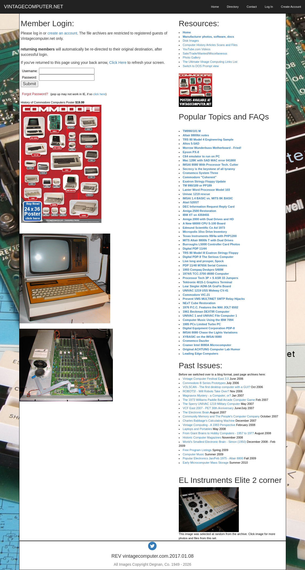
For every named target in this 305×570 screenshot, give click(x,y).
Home (215, 6)
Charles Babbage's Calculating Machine (209, 420)
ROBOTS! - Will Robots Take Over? (206, 391)
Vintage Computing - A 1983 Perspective (209, 424)
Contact (252, 6)
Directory (233, 6)
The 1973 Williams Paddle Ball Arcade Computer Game (219, 399)
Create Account (291, 6)
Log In (269, 6)
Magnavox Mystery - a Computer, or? (207, 395)
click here (99, 94)
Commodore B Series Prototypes (204, 383)
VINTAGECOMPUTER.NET (33, 6)
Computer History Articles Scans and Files (210, 44)
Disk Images (191, 40)
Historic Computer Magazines (202, 437)
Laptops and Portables (197, 429)
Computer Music (193, 454)
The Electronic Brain (196, 412)
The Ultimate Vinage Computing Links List (210, 61)
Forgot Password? (35, 94)
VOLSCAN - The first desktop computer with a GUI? (216, 387)
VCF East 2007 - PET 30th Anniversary (208, 408)
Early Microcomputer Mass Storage (206, 462)
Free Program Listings (197, 450)
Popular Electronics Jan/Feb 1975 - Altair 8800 (213, 458)
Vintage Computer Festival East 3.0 (206, 378)
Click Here (117, 62)
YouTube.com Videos (197, 49)
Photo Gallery (192, 57)
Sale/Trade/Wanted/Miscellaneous (205, 53)
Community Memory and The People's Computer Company (221, 416)
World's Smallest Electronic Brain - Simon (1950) (214, 441)
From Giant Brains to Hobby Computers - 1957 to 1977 (218, 433)
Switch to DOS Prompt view (201, 66)
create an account (62, 33)
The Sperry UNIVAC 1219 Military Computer (211, 403)
